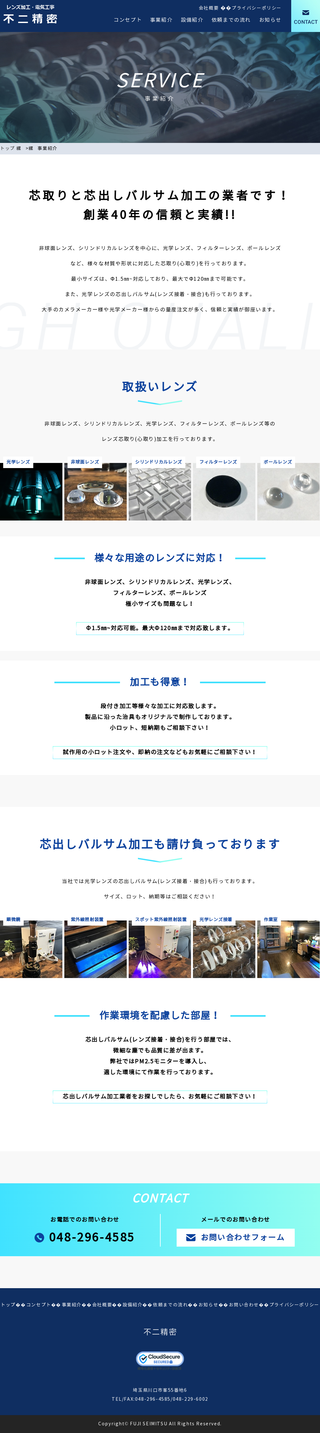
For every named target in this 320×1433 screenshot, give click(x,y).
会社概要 (209, 8)
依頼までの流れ (231, 20)
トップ (7, 148)
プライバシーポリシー (257, 8)
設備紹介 (192, 20)
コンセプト (128, 20)
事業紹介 (161, 20)
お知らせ (270, 20)
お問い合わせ (244, 1305)
